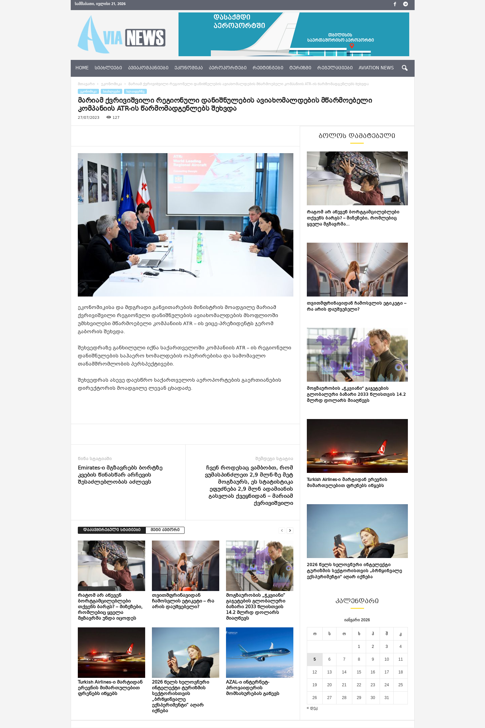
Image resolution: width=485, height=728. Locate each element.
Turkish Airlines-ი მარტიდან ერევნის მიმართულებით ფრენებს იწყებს (110, 689)
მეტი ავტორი (165, 530)
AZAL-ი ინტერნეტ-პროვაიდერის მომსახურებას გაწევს (252, 689)
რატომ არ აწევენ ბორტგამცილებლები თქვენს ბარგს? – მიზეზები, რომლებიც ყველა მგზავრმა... (353, 219)
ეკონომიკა (188, 68)
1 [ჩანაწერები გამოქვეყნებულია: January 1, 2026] (359, 647)
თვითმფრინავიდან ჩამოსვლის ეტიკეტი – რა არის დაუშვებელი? (183, 602)
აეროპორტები (228, 68)
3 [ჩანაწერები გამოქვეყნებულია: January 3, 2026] (387, 647)
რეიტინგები (268, 68)
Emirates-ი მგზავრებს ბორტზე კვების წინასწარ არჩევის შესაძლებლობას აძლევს (120, 475)
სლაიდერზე (135, 92)
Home (82, 68)
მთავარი (86, 84)
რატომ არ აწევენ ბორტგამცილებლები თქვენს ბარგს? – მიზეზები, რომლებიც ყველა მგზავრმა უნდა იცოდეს (110, 607)
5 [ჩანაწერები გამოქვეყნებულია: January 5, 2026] (315, 659)
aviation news (376, 68)
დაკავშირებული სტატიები (111, 530)
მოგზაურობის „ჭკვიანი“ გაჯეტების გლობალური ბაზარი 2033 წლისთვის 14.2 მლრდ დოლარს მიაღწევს (255, 607)
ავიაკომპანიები (148, 68)
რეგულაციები (335, 68)
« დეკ (312, 708)
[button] (404, 68)
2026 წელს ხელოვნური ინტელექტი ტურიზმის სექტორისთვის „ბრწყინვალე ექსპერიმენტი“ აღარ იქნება (180, 697)
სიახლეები (108, 68)
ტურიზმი (300, 68)
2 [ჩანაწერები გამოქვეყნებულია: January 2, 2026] (373, 647)
